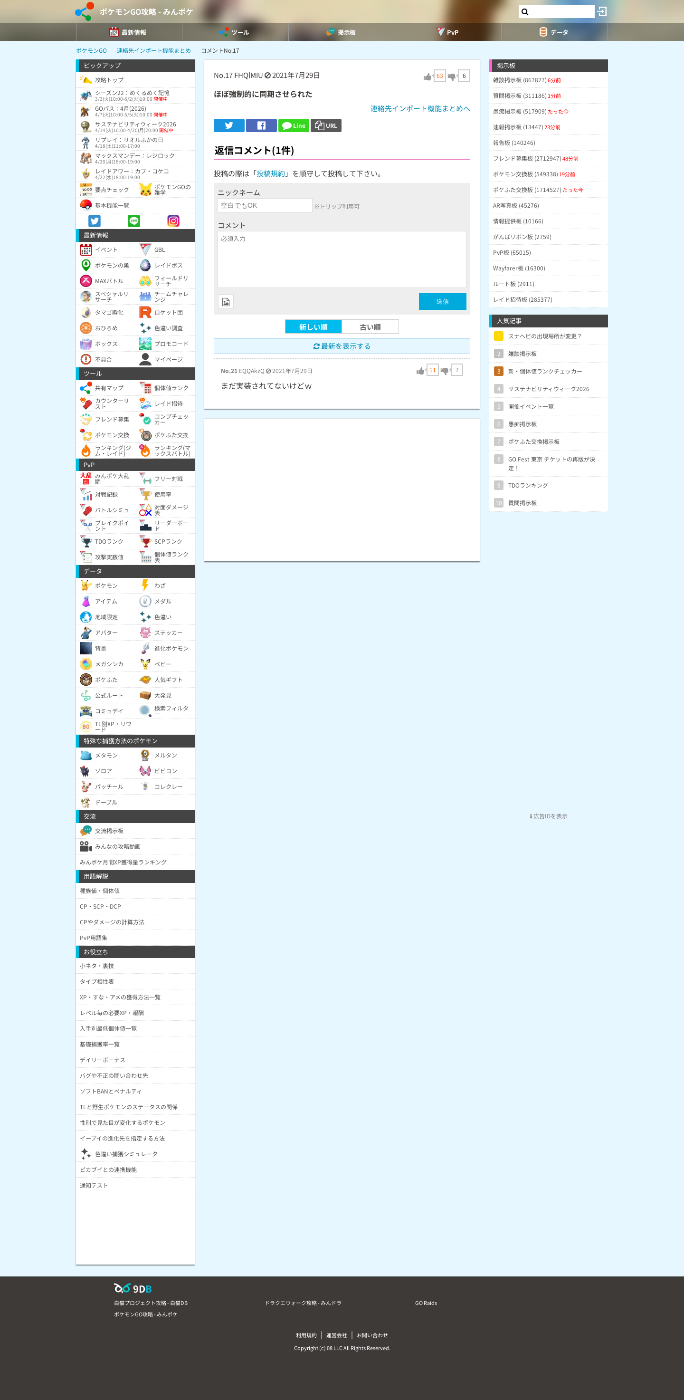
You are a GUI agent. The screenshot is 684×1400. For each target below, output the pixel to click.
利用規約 (306, 1335)
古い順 (370, 327)
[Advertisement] (342, 485)
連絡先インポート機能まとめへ (420, 108)
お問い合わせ (372, 1335)
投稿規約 (270, 173)
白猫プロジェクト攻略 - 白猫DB (151, 1302)
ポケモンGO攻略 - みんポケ (146, 11)
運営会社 (336, 1335)
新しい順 (313, 327)
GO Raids (426, 1302)
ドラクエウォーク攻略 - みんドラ (303, 1302)
